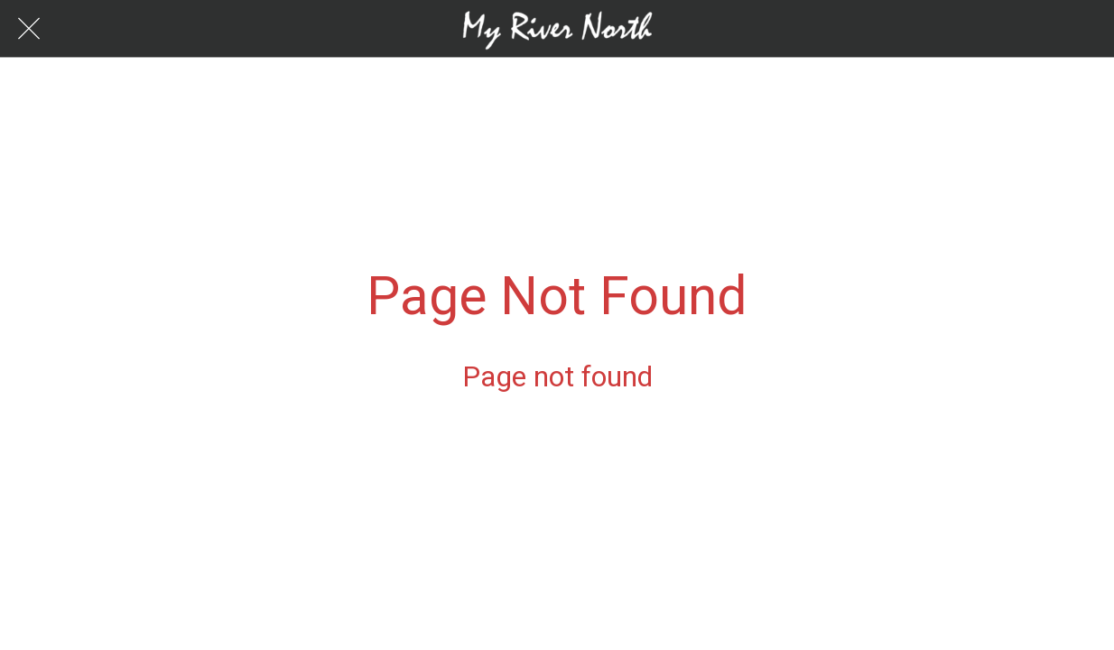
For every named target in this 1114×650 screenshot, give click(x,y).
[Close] (29, 29)
